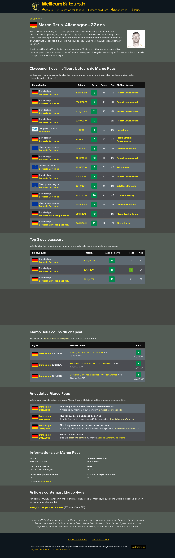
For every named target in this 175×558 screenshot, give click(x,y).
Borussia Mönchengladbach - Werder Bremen (94, 374)
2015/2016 (81, 158)
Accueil (48, 10)
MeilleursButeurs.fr (63, 3)
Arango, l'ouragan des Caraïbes (46, 507)
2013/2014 (81, 176)
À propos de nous (77, 539)
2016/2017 (81, 139)
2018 (81, 130)
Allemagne (44, 131)
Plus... (136, 10)
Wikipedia (46, 481)
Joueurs (35, 19)
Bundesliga (51, 353)
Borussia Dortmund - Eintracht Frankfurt (91, 363)
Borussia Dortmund (49, 94)
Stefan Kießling (125, 195)
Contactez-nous (100, 539)
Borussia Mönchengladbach (54, 215)
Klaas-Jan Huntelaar (128, 213)
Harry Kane (122, 130)
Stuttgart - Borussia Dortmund (86, 352)
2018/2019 (81, 120)
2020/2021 (81, 102)
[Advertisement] (87, 307)
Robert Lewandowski (128, 92)
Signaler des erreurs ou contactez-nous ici (50, 549)
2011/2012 (81, 213)
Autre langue (138, 547)
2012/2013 (81, 195)
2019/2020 (81, 111)
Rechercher (119, 10)
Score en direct (97, 10)
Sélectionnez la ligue (71, 10)
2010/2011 (81, 223)
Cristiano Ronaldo (126, 148)
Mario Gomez (123, 223)
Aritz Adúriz (123, 167)
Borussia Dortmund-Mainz (111, 437)
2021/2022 (81, 92)
